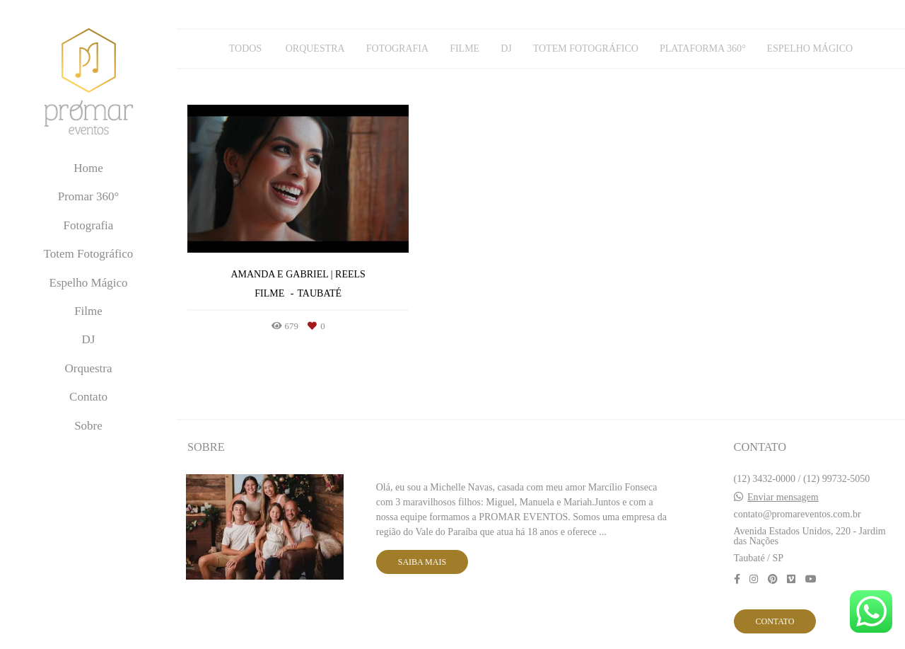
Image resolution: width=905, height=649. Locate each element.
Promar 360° (88, 196)
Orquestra (88, 368)
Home (88, 168)
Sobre (88, 425)
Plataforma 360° (703, 49)
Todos (245, 49)
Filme (88, 311)
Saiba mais (422, 562)
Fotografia (89, 225)
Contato (88, 396)
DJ (88, 339)
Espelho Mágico (88, 282)
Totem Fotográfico (89, 253)
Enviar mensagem (783, 497)
